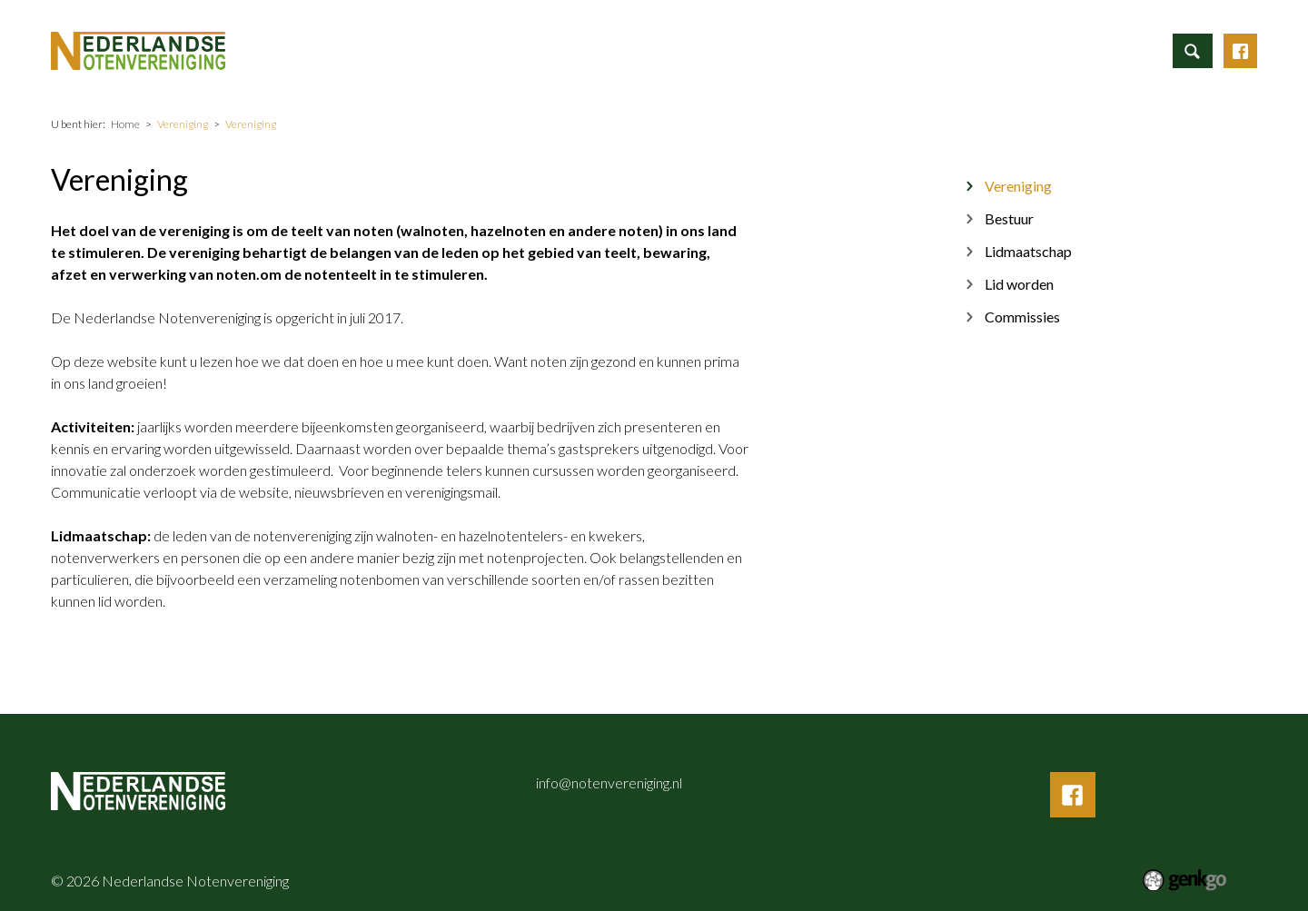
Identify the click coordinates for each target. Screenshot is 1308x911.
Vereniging (847, 49)
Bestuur (1009, 218)
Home (381, 50)
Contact (1053, 49)
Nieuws (763, 49)
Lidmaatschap (1028, 251)
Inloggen (1133, 49)
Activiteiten (674, 49)
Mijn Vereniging (953, 49)
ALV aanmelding (560, 49)
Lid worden (1019, 283)
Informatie (450, 49)
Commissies (1022, 316)
